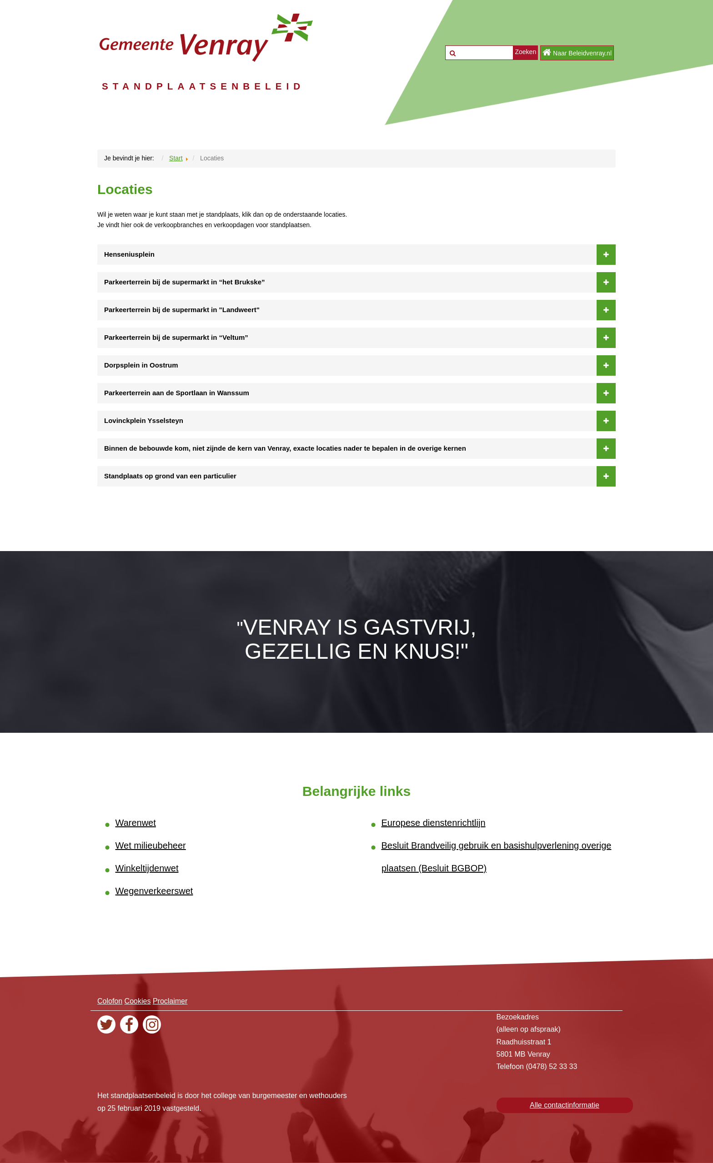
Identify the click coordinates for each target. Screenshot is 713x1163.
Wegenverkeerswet (154, 891)
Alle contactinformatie (564, 1105)
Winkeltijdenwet (147, 868)
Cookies (138, 1001)
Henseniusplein (360, 254)
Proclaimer (170, 1001)
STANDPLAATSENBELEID (229, 86)
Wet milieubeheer (150, 845)
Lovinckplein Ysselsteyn (360, 421)
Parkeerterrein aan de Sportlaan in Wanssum (360, 393)
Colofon (109, 1001)
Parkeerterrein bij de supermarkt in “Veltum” (360, 338)
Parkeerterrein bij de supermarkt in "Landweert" (360, 310)
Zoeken (525, 51)
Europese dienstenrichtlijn (434, 823)
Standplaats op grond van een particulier (360, 476)
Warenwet (135, 823)
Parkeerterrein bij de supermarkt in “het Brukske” (360, 282)
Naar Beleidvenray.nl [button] (577, 52)
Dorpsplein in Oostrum (360, 365)
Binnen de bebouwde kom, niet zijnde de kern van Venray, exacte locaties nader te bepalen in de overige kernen (360, 448)
